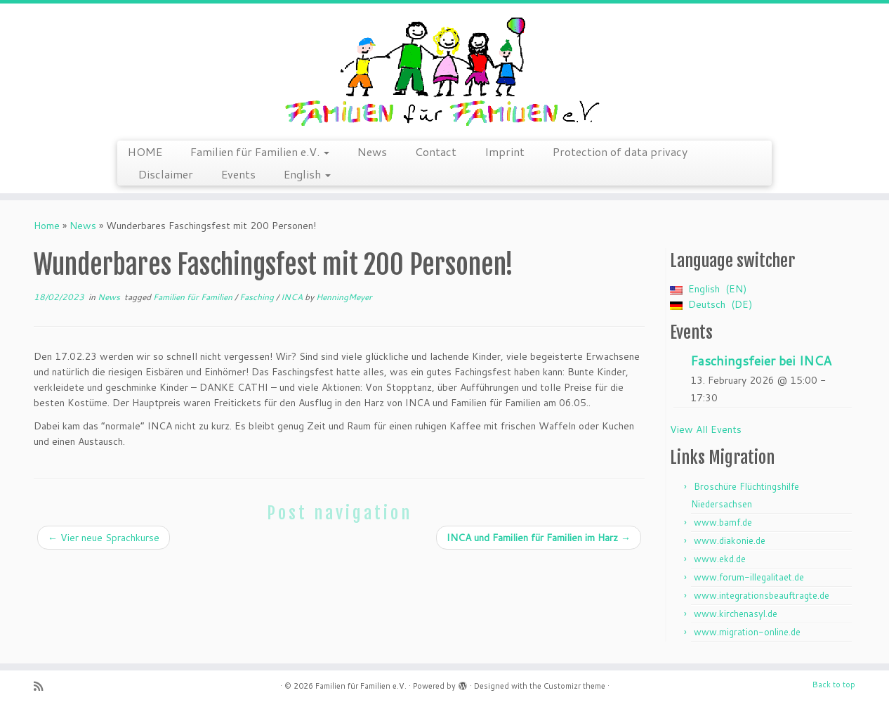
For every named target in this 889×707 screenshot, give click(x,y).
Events (238, 174)
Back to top (833, 684)
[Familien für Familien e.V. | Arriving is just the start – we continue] (444, 70)
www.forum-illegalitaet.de (749, 577)
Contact (435, 151)
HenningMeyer (344, 297)
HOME (145, 151)
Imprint (505, 151)
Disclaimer (165, 174)
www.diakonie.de (729, 540)
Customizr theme (574, 686)
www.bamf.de (723, 522)
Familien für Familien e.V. (259, 151)
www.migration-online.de (747, 631)
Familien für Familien (194, 297)
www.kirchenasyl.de (735, 613)
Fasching (257, 297)
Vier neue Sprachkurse (103, 538)
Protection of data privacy (620, 151)
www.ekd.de (720, 558)
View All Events (706, 429)
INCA (293, 297)
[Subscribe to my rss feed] (43, 686)
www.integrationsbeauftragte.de (761, 595)
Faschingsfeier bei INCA (760, 360)
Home (47, 226)
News (372, 151)
